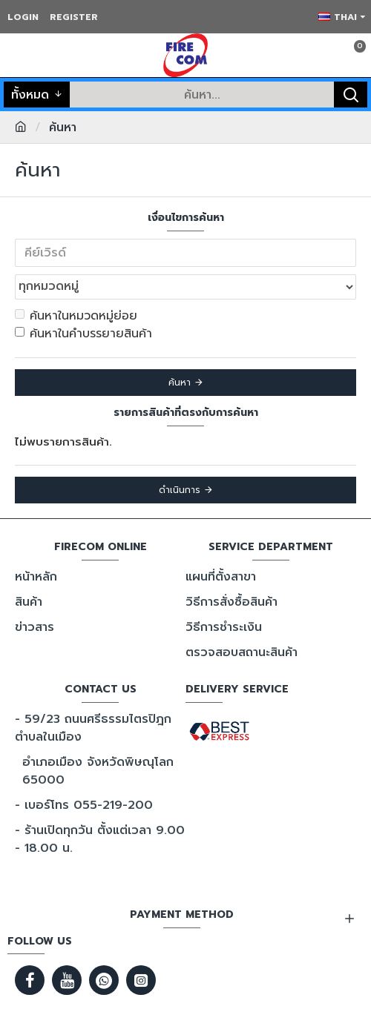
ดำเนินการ (179, 490)
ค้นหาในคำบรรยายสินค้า (83, 334)
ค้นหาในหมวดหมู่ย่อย (76, 316)
